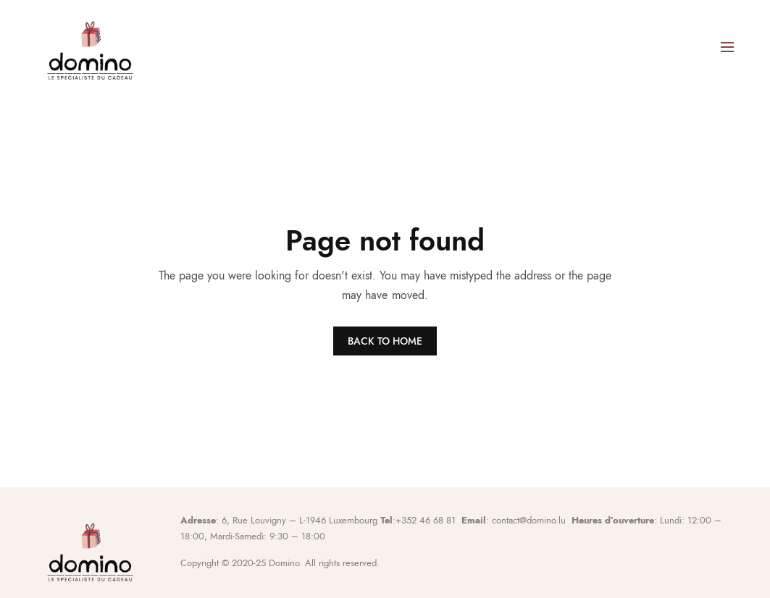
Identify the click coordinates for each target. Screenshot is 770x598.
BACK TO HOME (385, 341)
